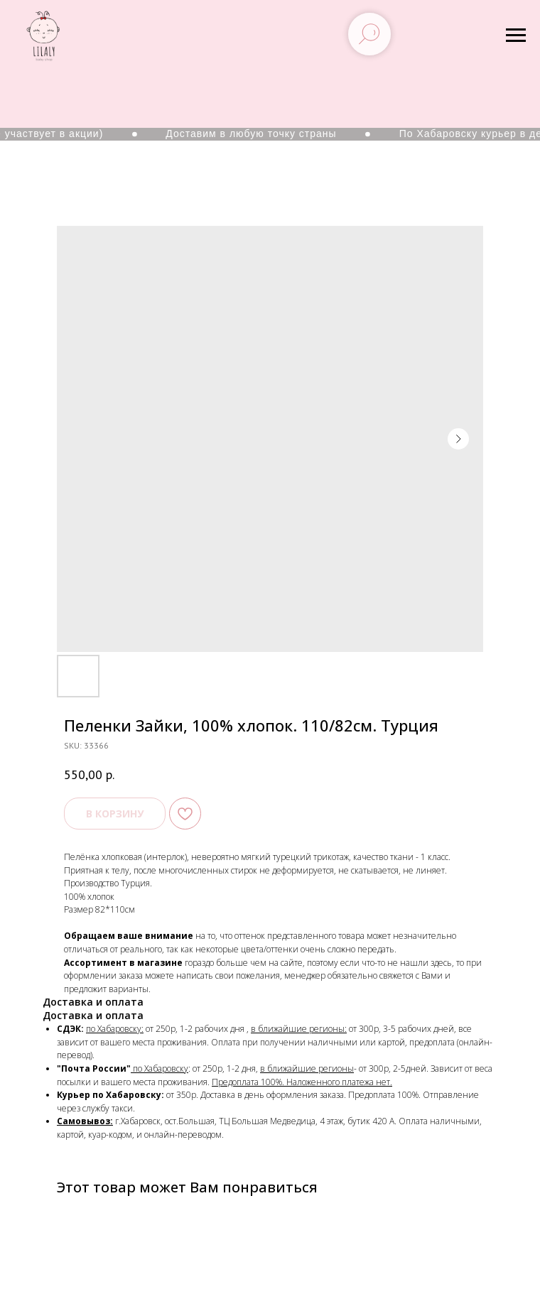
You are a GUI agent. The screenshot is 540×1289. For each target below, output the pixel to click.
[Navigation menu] (516, 35)
